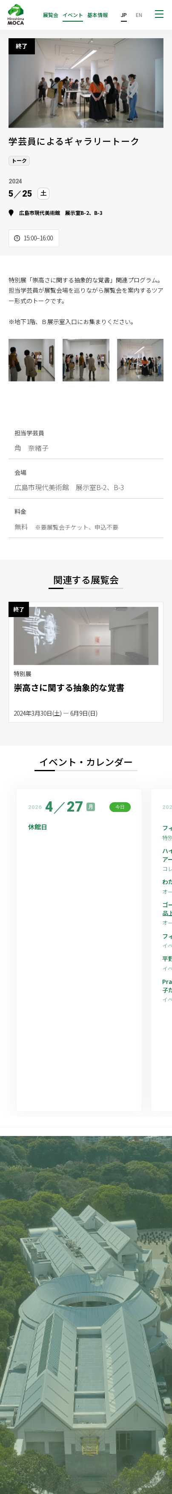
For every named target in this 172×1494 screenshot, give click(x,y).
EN (139, 14)
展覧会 (50, 14)
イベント (73, 14)
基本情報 (97, 14)
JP (124, 14)
